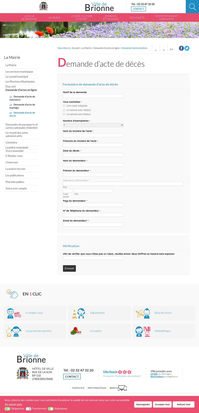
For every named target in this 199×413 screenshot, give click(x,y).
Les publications (15, 175)
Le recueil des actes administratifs (17, 134)
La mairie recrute (15, 168)
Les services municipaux (19, 71)
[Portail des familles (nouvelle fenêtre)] (35, 331)
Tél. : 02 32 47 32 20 (143, 4)
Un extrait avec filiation (79, 110)
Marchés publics (15, 181)
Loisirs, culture (81, 17)
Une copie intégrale (77, 105)
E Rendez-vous (14, 155)
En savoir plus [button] (13, 404)
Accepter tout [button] (162, 404)
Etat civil (11, 86)
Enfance (111, 17)
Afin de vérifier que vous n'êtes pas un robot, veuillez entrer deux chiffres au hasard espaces (119, 254)
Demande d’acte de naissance (22, 98)
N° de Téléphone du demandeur (81, 210)
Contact (138, 9)
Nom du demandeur (75, 160)
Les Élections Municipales (20, 81)
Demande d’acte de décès (22, 114)
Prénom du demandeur (77, 170)
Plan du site (78, 388)
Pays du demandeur (75, 201)
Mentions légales (97, 388)
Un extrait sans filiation (79, 114)
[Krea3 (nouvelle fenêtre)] (118, 388)
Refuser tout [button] (183, 404)
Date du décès (72, 150)
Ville (76, 194)
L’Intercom (12, 162)
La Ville (29, 17)
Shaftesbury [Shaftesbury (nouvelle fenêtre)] (157, 376)
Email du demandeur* (76, 220)
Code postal (66, 195)
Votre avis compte (16, 188)
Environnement (166, 17)
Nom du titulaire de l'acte (78, 131)
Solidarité (137, 17)
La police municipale (17, 147)
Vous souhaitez (72, 102)
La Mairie (54, 17)
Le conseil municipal (17, 76)
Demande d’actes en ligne (21, 90)
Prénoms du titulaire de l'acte (80, 141)
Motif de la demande (75, 92)
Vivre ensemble (14, 150)
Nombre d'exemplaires (76, 121)
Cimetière (11, 142)
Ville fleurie (117, 371)
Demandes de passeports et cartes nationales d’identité (22, 126)
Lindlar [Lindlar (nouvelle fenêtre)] (154, 374)
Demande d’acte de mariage (22, 106)
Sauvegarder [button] (143, 404)
